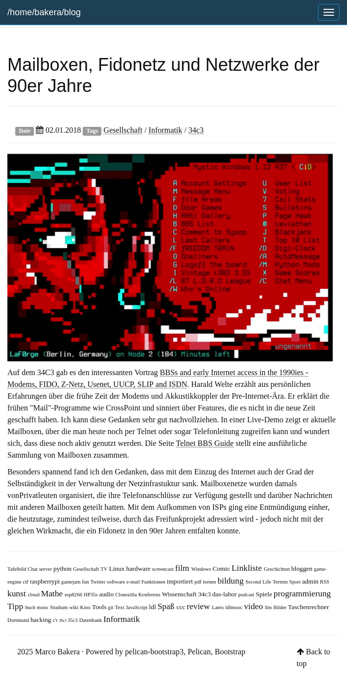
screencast (163, 569)
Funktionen (154, 582)
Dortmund (19, 620)
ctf (26, 582)
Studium (59, 607)
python (63, 568)
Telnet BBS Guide (205, 443)
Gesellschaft (122, 130)
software (116, 582)
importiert (180, 581)
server (46, 569)
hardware (139, 568)
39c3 (63, 620)
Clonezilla (126, 594)
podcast (247, 594)
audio (107, 594)
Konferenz (150, 594)
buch (31, 607)
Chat (33, 569)
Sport (295, 582)
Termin (281, 582)
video (254, 606)
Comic (222, 568)
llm (269, 607)
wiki (74, 607)
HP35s (91, 594)
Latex (218, 607)
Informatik (165, 130)
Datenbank (91, 620)
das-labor (225, 594)
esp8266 (74, 594)
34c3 (196, 130)
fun (86, 582)
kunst (17, 593)
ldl (153, 607)
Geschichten (277, 569)
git (111, 607)
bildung (232, 580)
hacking (42, 619)
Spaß (167, 606)
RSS (324, 582)
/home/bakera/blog (44, 12)
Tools (100, 607)
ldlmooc (234, 607)
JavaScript (137, 607)
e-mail (133, 582)
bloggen (302, 568)
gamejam (71, 582)
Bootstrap (230, 651)
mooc (43, 607)
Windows (202, 569)
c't (56, 620)
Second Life (259, 582)
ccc (182, 607)
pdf (198, 582)
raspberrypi (46, 581)
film (183, 567)
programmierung (302, 593)
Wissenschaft (180, 594)
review (199, 606)
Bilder (280, 607)
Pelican (199, 651)
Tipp (16, 606)
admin (311, 581)
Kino (86, 607)
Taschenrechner (308, 607)
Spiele (265, 594)
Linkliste (247, 567)
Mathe (52, 593)
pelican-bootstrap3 (154, 651)
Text (120, 607)
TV (104, 569)
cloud (34, 594)
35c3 (73, 620)
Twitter (99, 582)
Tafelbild (17, 569)
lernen (210, 582)
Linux (117, 568)
